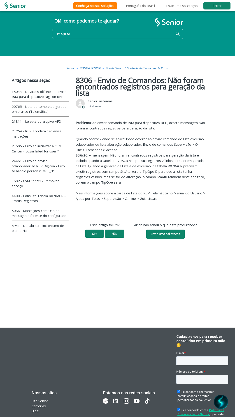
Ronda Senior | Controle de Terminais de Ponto (137, 68)
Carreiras (39, 406)
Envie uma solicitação (182, 6)
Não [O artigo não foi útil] (114, 234)
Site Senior (40, 401)
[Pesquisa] (117, 34)
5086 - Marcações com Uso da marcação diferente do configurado (39, 213)
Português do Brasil (140, 6)
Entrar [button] (217, 6)
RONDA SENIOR (90, 68)
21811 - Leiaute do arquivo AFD (36, 121)
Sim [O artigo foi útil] (94, 234)
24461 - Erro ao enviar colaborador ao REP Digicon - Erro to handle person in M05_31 (38, 166)
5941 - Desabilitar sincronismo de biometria (38, 228)
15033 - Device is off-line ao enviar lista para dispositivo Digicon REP (39, 94)
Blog (35, 411)
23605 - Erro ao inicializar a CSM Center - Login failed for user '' (36, 148)
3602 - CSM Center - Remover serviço (35, 183)
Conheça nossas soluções (95, 6)
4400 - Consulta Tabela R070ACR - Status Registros (39, 198)
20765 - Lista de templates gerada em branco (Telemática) (39, 109)
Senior (70, 68)
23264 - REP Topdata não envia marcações (36, 133)
